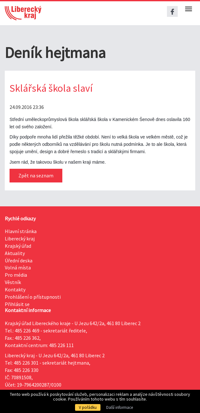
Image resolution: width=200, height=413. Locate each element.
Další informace (119, 407)
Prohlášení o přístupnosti (33, 297)
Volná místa (18, 267)
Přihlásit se (17, 304)
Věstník (13, 282)
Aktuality (15, 253)
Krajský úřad (18, 246)
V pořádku (88, 407)
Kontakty (15, 289)
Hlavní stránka (21, 231)
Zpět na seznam (35, 175)
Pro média (16, 275)
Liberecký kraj (20, 238)
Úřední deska (18, 260)
